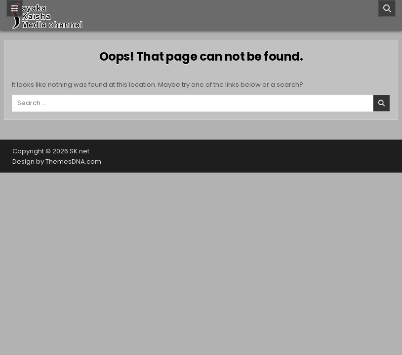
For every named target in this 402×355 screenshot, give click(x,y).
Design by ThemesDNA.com (56, 161)
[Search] (387, 8)
